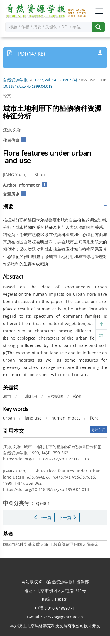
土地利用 (29, 396)
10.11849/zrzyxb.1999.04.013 (28, 86)
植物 (77, 396)
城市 (7, 396)
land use (33, 418)
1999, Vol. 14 (45, 80)
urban (9, 418)
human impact (65, 418)
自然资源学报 (15, 80)
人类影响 (55, 396)
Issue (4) (70, 80)
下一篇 (68, 517)
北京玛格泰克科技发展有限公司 (55, 625)
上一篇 (42, 517)
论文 (7, 95)
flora (94, 418)
